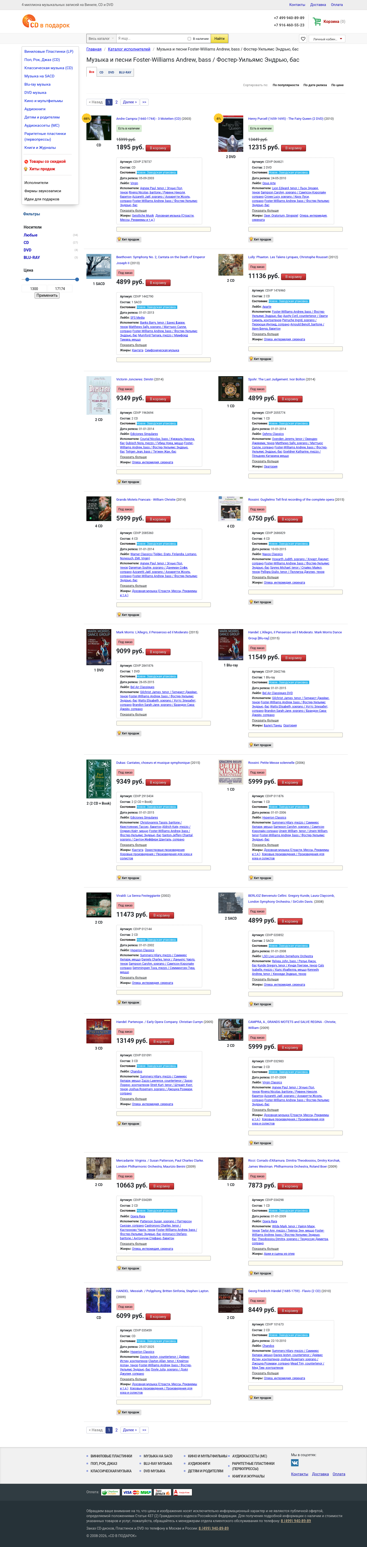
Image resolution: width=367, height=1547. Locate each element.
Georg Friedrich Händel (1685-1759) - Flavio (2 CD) (284, 1291)
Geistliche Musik (143, 215)
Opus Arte (269, 183)
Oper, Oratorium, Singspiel (281, 215)
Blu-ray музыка (37, 84)
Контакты (297, 5)
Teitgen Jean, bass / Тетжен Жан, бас (150, 451)
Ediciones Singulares (144, 434)
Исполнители (36, 182)
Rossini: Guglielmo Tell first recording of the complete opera (291, 499)
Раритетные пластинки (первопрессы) (45, 136)
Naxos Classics (272, 554)
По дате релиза (315, 85)
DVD (111, 72)
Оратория (270, 466)
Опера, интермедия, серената (284, 339)
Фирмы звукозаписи (42, 191)
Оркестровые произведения (165, 850)
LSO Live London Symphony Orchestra (287, 956)
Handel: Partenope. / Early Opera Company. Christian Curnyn (160, 1022)
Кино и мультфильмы (43, 101)
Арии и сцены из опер (279, 1253)
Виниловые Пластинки (111, 1456)
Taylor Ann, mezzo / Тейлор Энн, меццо (287, 1230)
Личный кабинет (325, 39)
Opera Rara (137, 1216)
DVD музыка (35, 92)
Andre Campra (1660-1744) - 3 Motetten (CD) (149, 118)
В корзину (158, 148)
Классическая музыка (111, 1471)
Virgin (134, 183)
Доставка (318, 5)
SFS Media (137, 317)
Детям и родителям (42, 117)
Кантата (137, 350)
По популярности (286, 85)
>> (144, 102)
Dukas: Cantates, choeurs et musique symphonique (153, 763)
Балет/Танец (273, 725)
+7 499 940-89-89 (289, 18)
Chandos (136, 1071)
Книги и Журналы (40, 147)
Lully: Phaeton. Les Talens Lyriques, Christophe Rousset (288, 257)
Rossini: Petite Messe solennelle (271, 763)
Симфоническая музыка (162, 350)
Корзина (334, 21)
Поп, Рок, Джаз (104, 1464)
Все (91, 72)
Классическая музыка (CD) (48, 68)
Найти (219, 39)
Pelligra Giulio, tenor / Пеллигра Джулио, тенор (292, 572)
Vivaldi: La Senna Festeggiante (138, 895)
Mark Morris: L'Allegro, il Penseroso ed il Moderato (152, 632)
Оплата (337, 5)
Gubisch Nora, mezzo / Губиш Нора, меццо (154, 443)
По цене (337, 85)
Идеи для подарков (41, 199)
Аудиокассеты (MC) (42, 125)
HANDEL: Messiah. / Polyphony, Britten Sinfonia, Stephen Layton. (162, 1291)
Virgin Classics (272, 1082)
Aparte (266, 306)
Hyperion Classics (274, 817)
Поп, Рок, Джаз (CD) (42, 60)
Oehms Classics (273, 434)
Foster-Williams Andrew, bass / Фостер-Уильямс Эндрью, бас (156, 447)
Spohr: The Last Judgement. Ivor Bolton (277, 379)
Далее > (130, 102)
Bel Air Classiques (142, 687)
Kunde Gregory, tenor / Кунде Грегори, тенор (287, 965)
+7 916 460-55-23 (289, 25)
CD (101, 72)
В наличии (201, 39)
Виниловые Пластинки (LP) (48, 51)
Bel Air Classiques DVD (277, 693)
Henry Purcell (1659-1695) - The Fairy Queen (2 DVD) (286, 118)
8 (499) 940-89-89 (296, 1521)
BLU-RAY (125, 72)
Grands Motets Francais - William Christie (146, 499)
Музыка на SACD (39, 76)
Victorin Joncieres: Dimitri (135, 379)
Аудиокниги (35, 109)
